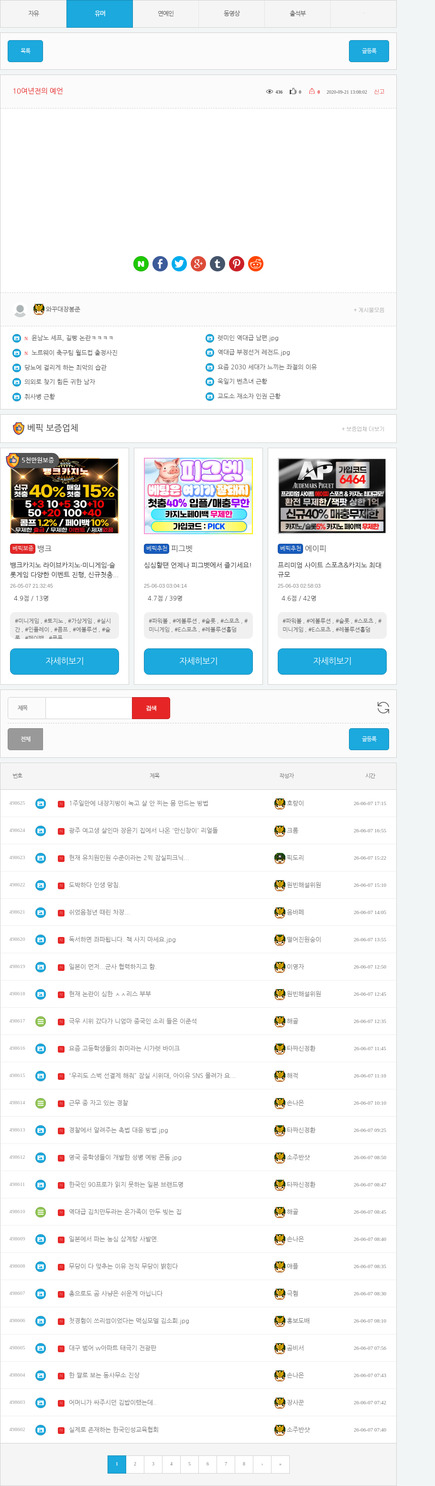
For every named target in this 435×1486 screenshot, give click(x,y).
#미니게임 (27, 621)
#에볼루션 (85, 630)
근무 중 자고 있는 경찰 (98, 1103)
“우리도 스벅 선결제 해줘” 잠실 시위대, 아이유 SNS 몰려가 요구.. (152, 1076)
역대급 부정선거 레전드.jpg (254, 352)
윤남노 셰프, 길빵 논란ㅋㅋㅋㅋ (73, 338)
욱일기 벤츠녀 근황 (242, 381)
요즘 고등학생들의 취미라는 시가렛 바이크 (124, 1048)
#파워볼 (158, 621)
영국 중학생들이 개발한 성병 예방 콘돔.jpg (125, 1157)
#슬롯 (209, 621)
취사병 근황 (39, 397)
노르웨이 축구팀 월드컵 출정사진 (75, 353)
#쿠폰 (56, 638)
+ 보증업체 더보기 (363, 428)
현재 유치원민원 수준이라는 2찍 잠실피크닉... (129, 858)
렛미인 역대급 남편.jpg (248, 338)
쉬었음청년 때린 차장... (99, 912)
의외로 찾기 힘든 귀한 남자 (59, 382)
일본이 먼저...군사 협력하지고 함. (113, 967)
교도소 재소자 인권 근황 (249, 396)
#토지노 (53, 621)
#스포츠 (229, 621)
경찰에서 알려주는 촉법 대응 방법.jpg (118, 1130)
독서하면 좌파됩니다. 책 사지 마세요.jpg (122, 940)
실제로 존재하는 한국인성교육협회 (114, 1430)
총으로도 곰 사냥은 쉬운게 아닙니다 (116, 1294)
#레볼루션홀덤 (219, 630)
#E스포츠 (185, 630)
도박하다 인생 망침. (94, 885)
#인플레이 (37, 630)
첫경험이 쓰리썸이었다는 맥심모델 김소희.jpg (129, 1321)
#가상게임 (80, 621)
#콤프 (61, 630)
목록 (25, 51)
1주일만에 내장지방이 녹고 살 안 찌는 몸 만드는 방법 (138, 803)
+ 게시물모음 (369, 309)
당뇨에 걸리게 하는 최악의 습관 (65, 368)
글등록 (369, 51)
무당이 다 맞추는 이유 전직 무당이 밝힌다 (123, 1266)
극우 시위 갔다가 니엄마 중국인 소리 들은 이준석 (133, 1021)
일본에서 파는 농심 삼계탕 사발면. (114, 1239)
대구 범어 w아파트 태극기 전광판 (112, 1348)
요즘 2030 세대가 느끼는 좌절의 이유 (267, 367)
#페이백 (34, 638)
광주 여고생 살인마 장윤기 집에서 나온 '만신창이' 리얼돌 (143, 831)
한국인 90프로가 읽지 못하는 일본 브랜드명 (126, 1185)
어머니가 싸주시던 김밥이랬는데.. (113, 1403)
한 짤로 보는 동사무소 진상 (104, 1375)
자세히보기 (64, 661)
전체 (25, 739)
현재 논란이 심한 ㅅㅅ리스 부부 (110, 994)
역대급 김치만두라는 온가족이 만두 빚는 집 (125, 1212)
